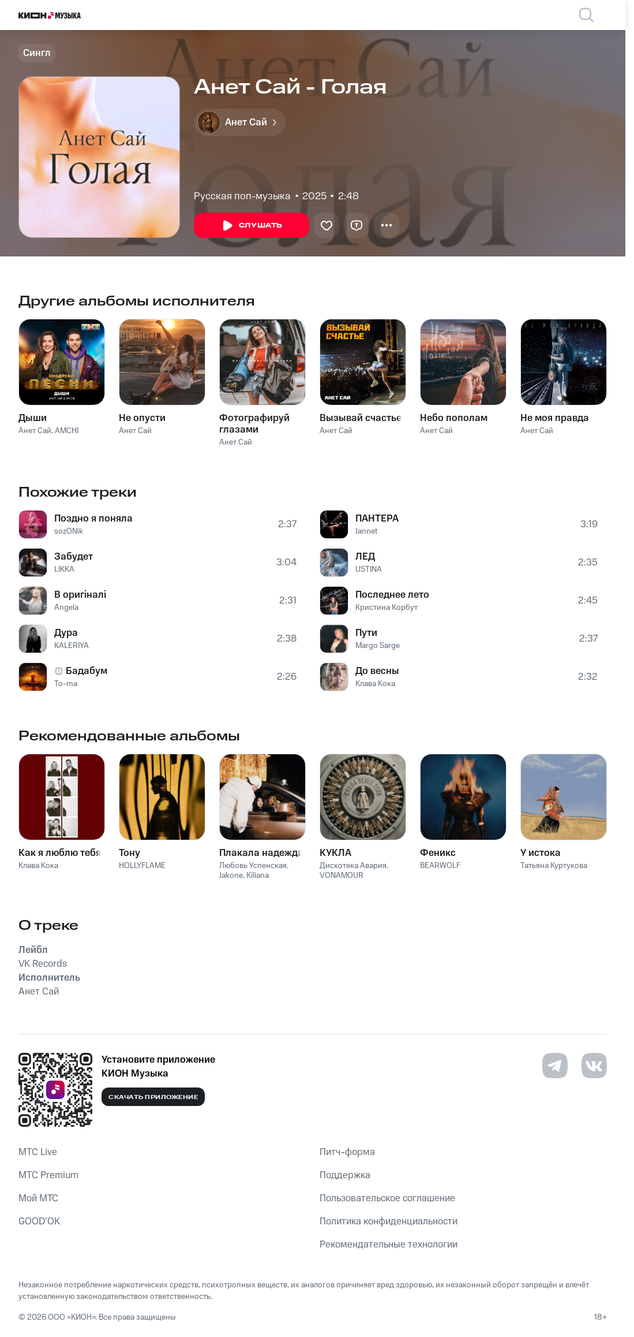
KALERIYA (71, 645)
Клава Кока (375, 684)
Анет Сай (34, 431)
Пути (366, 633)
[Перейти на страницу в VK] (594, 1065)
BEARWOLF (440, 866)
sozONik (68, 531)
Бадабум (86, 671)
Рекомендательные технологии (388, 1245)
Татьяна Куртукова (553, 866)
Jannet (366, 531)
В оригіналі (80, 595)
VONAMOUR (341, 875)
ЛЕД (365, 557)
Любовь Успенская (253, 866)
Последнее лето (392, 595)
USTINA (368, 569)
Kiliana (257, 875)
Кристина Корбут (386, 607)
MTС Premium (48, 1175)
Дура (66, 633)
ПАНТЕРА (377, 519)
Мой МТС (38, 1198)
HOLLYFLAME (142, 866)
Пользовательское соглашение (387, 1198)
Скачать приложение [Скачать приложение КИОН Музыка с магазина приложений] (153, 1097)
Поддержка (345, 1175)
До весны (377, 671)
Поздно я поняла (93, 519)
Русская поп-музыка (242, 196)
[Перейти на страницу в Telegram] (555, 1065)
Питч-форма (347, 1152)
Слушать (251, 226)
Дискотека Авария (353, 866)
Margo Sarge (377, 645)
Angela (66, 607)
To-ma (65, 684)
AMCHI (66, 431)
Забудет (73, 557)
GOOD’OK (39, 1221)
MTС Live (37, 1152)
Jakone (231, 875)
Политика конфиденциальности (388, 1221)
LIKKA (64, 569)
